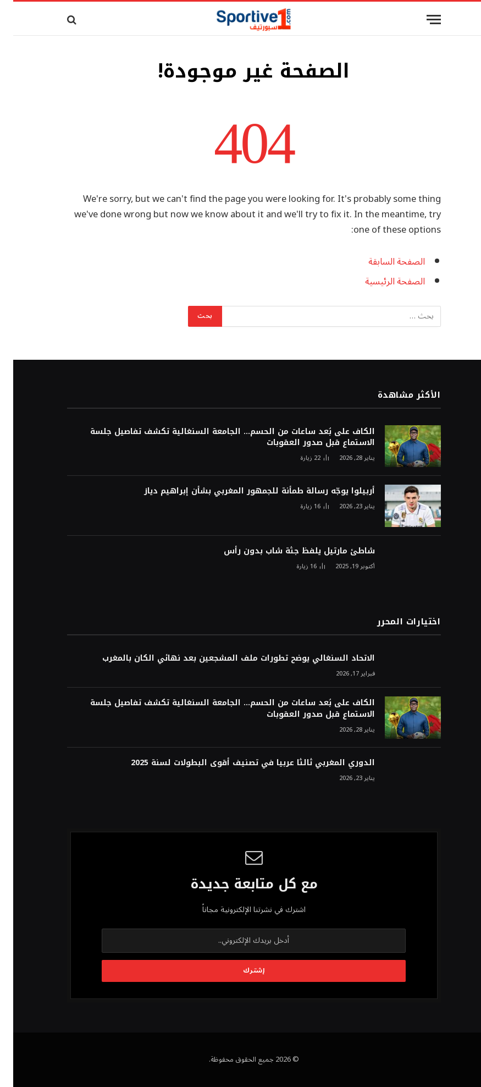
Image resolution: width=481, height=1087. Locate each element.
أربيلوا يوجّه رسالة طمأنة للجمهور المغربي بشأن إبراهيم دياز (246, 491)
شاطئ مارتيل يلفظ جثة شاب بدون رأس (286, 551)
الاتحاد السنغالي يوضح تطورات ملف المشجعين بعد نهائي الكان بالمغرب (225, 658)
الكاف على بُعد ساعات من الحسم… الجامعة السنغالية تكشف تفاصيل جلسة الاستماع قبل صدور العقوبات (219, 437)
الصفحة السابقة (383, 261)
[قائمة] (420, 19)
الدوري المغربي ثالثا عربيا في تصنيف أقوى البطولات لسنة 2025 (240, 762)
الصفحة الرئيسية (382, 281)
